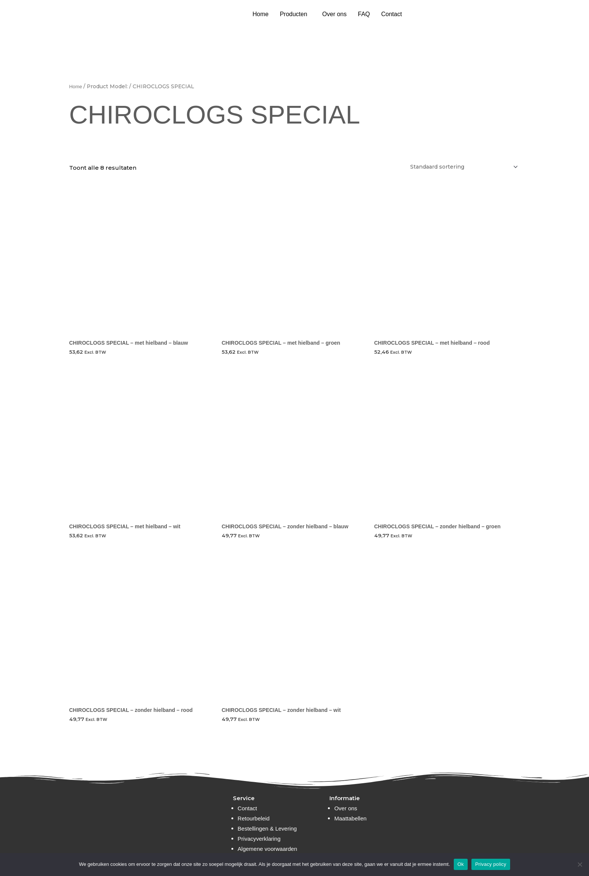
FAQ (364, 14)
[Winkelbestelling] (457, 167)
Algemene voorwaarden (267, 849)
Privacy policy (490, 864)
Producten (293, 14)
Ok (461, 864)
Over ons (334, 14)
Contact (391, 14)
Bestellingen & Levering (267, 828)
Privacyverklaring (259, 838)
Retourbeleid (254, 818)
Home (260, 14)
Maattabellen (350, 818)
